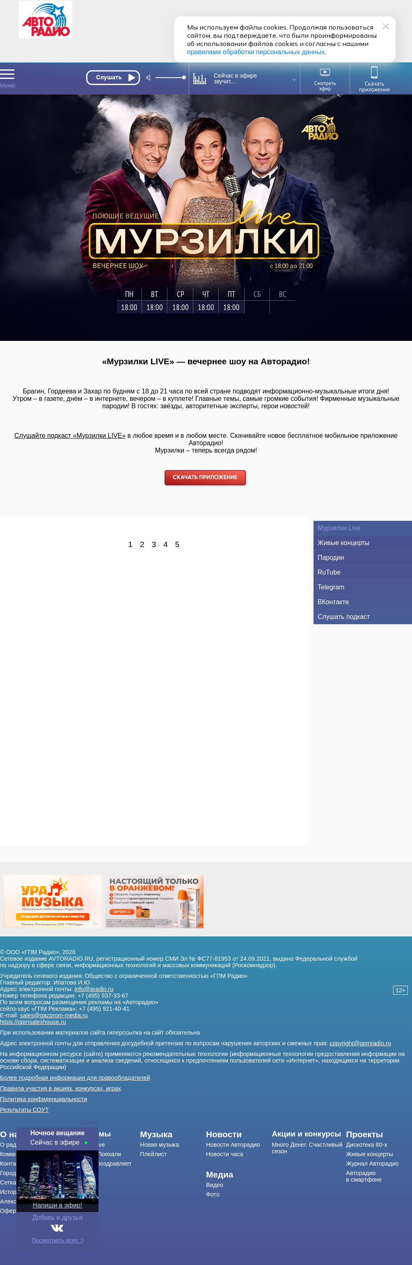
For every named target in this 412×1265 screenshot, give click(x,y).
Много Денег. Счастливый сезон (307, 1148)
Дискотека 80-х (366, 1144)
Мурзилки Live (85, 1144)
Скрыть (88, 1122)
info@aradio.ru (94, 989)
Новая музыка (159, 1144)
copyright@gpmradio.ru (360, 1043)
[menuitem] (103, 1133)
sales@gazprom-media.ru (54, 1015)
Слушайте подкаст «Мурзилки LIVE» (70, 435)
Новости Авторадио (233, 1144)
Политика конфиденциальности (43, 1099)
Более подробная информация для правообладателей (75, 1077)
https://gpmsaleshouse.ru (33, 1022)
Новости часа (224, 1154)
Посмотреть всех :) (57, 1240)
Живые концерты (369, 1154)
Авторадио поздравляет (99, 1163)
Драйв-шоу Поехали (93, 1154)
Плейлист (153, 1154)
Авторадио (364, 1176)
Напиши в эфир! (57, 1205)
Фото (213, 1194)
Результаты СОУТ (24, 1109)
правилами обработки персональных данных (256, 51)
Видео (214, 1185)
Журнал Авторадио (372, 1163)
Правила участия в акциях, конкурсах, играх (60, 1088)
